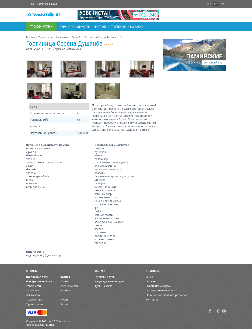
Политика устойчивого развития (166, 295)
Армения (65, 290)
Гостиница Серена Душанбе (101, 37)
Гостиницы (62, 37)
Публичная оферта (158, 286)
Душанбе (77, 37)
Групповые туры (104, 276)
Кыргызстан (33, 295)
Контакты (152, 299)
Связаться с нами (47, 4)
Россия (64, 299)
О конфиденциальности (161, 290)
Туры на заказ (103, 286)
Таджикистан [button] (41, 26)
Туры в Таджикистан (75, 27)
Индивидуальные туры (109, 281)
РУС (216, 4)
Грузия (64, 281)
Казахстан (32, 290)
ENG (209, 4)
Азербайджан (69, 286)
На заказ (136, 27)
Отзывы (151, 281)
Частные (100, 27)
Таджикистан (45, 37)
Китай (64, 304)
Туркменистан (35, 304)
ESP (222, 4)
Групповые (118, 27)
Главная (30, 37)
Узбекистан (33, 286)
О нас (31, 4)
